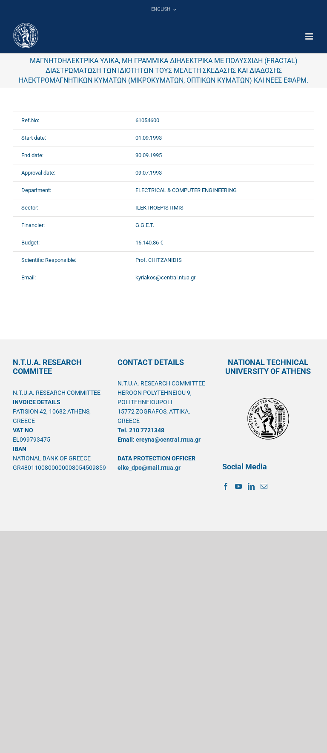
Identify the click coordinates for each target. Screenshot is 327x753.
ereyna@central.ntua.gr (168, 439)
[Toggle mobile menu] (309, 36)
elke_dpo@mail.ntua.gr (149, 467)
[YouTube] (238, 486)
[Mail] (264, 486)
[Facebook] (225, 486)
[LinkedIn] (251, 486)
